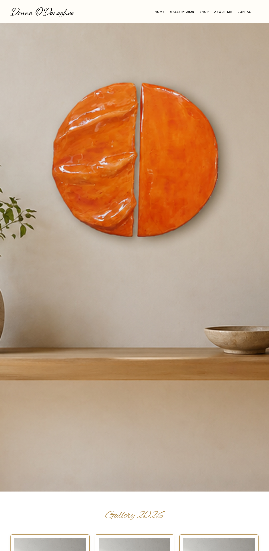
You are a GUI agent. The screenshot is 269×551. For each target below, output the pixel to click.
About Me (223, 12)
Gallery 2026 (182, 12)
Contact (245, 12)
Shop (204, 12)
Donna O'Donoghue (42, 11)
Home (160, 12)
